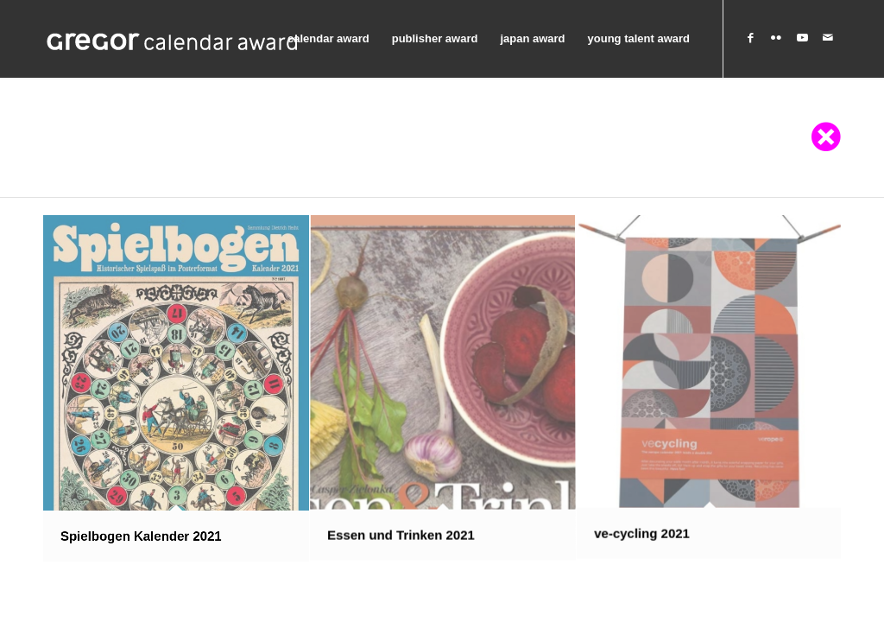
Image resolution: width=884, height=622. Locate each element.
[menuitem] (328, 39)
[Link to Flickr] (776, 38)
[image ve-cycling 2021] (710, 388)
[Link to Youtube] (802, 38)
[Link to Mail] (828, 38)
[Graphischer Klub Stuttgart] (172, 39)
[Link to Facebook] (750, 38)
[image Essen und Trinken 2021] (443, 388)
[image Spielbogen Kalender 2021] (176, 388)
